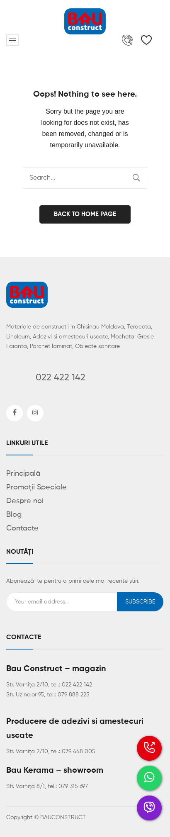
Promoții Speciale (36, 487)
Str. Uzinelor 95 (25, 695)
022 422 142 (77, 685)
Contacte (22, 528)
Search (136, 178)
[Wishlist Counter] (146, 40)
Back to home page (85, 214)
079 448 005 (78, 751)
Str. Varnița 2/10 (27, 685)
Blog (14, 514)
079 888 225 (74, 695)
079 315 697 (73, 786)
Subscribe (140, 602)
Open (12, 40)
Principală (23, 473)
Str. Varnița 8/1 (25, 786)
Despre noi (25, 501)
